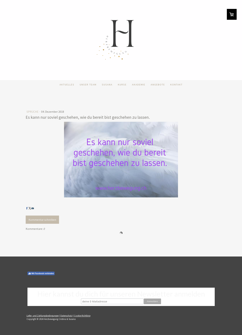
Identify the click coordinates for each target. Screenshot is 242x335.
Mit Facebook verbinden (41, 273)
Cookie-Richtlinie (82, 315)
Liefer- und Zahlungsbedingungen (43, 315)
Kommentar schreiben (42, 219)
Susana (107, 84)
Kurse (122, 84)
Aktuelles (67, 84)
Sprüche (33, 111)
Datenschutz (66, 315)
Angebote (158, 84)
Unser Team (88, 84)
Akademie (138, 84)
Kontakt (176, 84)
